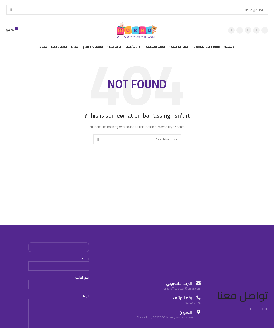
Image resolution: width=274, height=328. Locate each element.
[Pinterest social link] (231, 31)
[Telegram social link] (251, 311)
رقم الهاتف (58, 283)
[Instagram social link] (248, 31)
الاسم (58, 264)
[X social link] (256, 31)
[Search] (137, 10)
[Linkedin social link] (255, 311)
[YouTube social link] (239, 31)
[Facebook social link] (264, 31)
